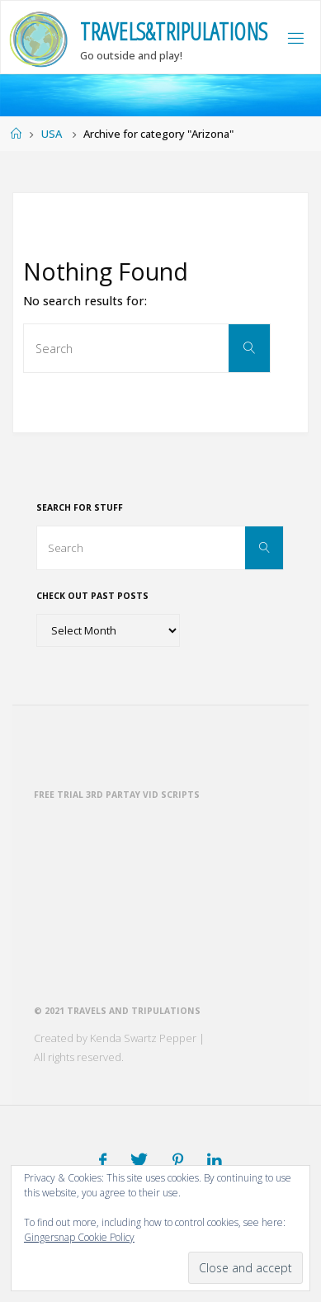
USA (51, 133)
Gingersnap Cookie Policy (79, 1237)
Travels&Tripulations (173, 31)
